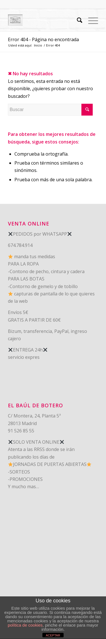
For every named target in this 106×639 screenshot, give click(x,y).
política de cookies (25, 625)
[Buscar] (77, 20)
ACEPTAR (53, 635)
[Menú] (90, 20)
